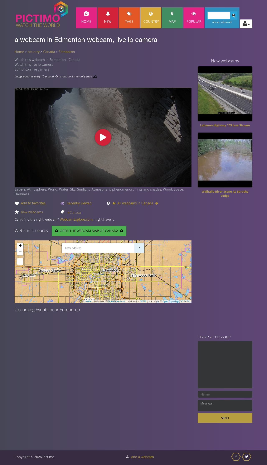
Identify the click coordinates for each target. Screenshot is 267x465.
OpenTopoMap (170, 301)
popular (194, 17)
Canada (49, 51)
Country (151, 17)
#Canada (74, 212)
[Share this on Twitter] (247, 458)
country (34, 51)
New (108, 17)
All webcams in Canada (135, 203)
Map (172, 17)
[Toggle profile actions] (246, 23)
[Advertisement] (225, 267)
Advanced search (222, 22)
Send (225, 418)
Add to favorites (33, 203)
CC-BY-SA (185, 301)
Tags (129, 17)
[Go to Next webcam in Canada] (155, 203)
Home (86, 17)
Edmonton (67, 51)
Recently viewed (79, 203)
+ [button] (20, 246)
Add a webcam (142, 457)
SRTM (143, 301)
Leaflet (88, 301)
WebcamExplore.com (76, 219)
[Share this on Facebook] (236, 458)
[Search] (222, 15)
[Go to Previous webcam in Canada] (114, 203)
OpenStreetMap (116, 301)
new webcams (32, 212)
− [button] (20, 252)
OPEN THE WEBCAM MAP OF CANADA (89, 231)
